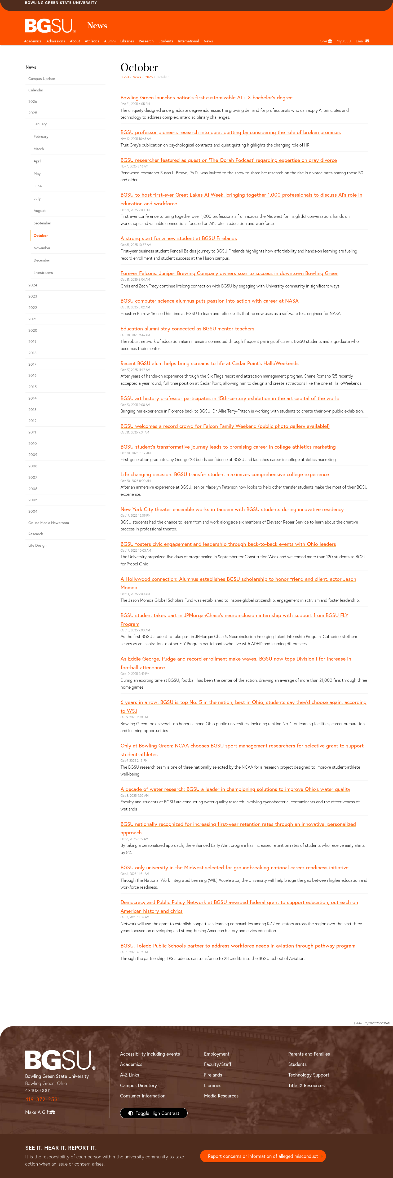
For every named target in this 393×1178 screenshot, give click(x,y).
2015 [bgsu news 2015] (32, 386)
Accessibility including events (150, 1054)
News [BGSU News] (208, 40)
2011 (32, 432)
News (137, 77)
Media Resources (221, 1095)
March (39, 148)
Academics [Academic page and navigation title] (33, 40)
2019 (32, 341)
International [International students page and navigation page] (188, 40)
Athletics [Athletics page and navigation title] (92, 40)
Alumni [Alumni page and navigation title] (110, 40)
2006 (32, 488)
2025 (149, 77)
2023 (32, 296)
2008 (32, 465)
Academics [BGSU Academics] (131, 1064)
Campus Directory (138, 1085)
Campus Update (41, 78)
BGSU (125, 77)
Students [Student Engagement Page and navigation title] (165, 40)
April (37, 160)
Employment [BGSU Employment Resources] (216, 1054)
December (42, 260)
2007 (32, 477)
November (42, 247)
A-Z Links (129, 1074)
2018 (32, 352)
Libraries (127, 40)
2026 (32, 101)
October (41, 235)
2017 (32, 364)
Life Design (37, 545)
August (40, 210)
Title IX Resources (306, 1085)
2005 (32, 499)
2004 (32, 511)
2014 (32, 398)
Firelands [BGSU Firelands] (213, 1074)
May (37, 173)
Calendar (35, 89)
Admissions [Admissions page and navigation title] (55, 40)
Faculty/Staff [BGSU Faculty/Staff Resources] (217, 1064)
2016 (32, 375)
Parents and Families (309, 1054)
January (40, 123)
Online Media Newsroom (48, 522)
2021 (32, 318)
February (41, 136)
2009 (32, 454)
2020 (32, 330)
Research (35, 533)
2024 (32, 284)
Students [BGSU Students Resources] (297, 1064)
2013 (32, 409)
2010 (32, 443)
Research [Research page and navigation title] (146, 40)
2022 (32, 307)
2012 (32, 420)
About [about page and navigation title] (75, 40)
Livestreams (43, 272)
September (42, 222)
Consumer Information (142, 1095)
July (37, 198)
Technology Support (308, 1074)
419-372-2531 (42, 1099)
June (38, 185)
